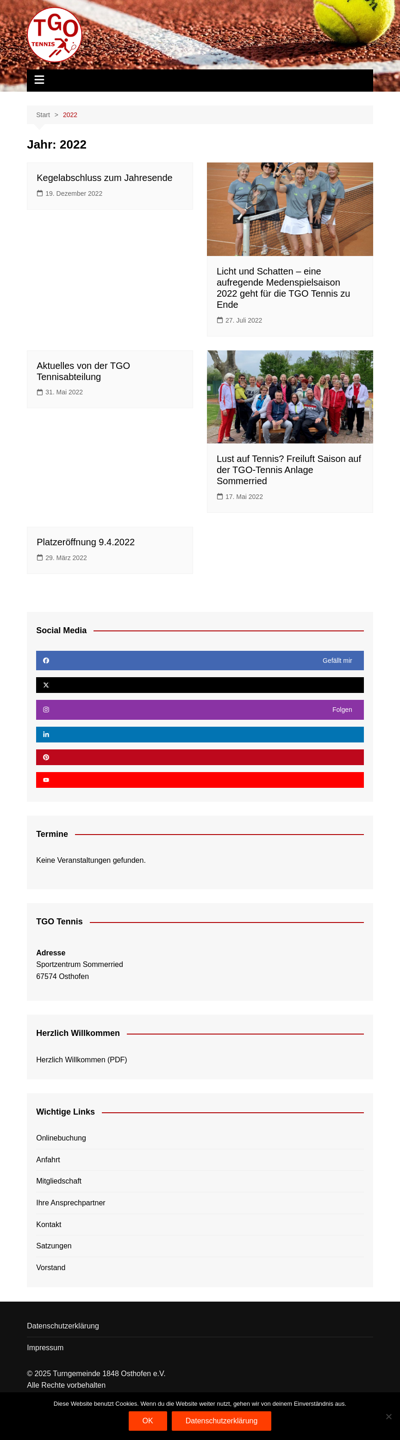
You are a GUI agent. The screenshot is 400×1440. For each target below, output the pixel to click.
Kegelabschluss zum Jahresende (105, 178)
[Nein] (388, 1416)
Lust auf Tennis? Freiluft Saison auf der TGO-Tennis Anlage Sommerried (289, 470)
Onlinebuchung (61, 1138)
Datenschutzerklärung (63, 1326)
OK (148, 1421)
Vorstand (50, 1268)
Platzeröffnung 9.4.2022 (86, 542)
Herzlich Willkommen (70, 1060)
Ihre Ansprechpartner (70, 1203)
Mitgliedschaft (58, 1181)
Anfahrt (48, 1160)
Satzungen (54, 1246)
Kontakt (48, 1224)
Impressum (45, 1348)
